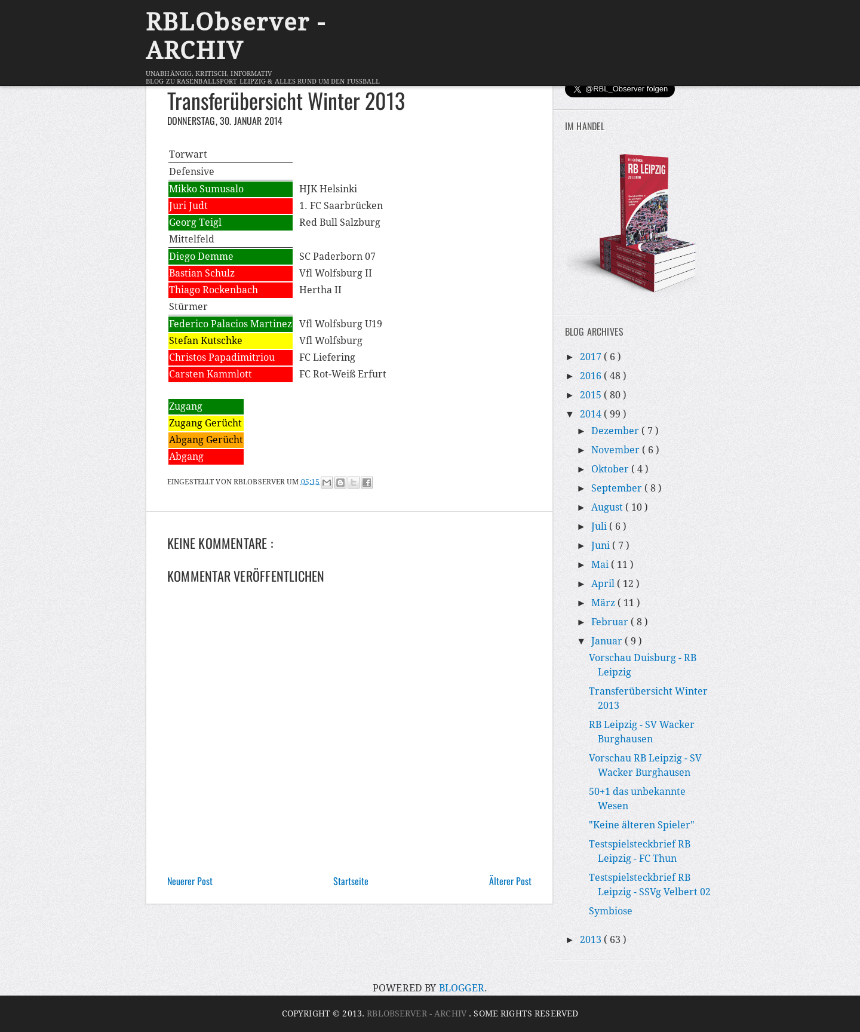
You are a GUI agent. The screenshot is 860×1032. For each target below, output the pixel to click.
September (617, 488)
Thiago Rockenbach (213, 290)
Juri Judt (188, 205)
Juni (601, 545)
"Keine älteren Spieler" (642, 825)
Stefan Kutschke (205, 340)
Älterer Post (510, 881)
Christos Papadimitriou (222, 357)
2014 (592, 414)
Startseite (350, 881)
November (616, 450)
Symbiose (610, 911)
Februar (611, 622)
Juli (600, 526)
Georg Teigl (195, 222)
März (604, 603)
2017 (592, 357)
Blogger (461, 988)
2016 (592, 376)
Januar (608, 641)
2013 (592, 939)
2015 (592, 395)
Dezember (616, 431)
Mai (601, 564)
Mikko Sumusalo (206, 189)
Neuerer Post (190, 881)
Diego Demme (201, 256)
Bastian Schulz (202, 273)
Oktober (611, 469)
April (604, 583)
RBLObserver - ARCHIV (235, 36)
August (608, 507)
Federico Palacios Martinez (230, 324)
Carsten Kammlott (210, 374)
